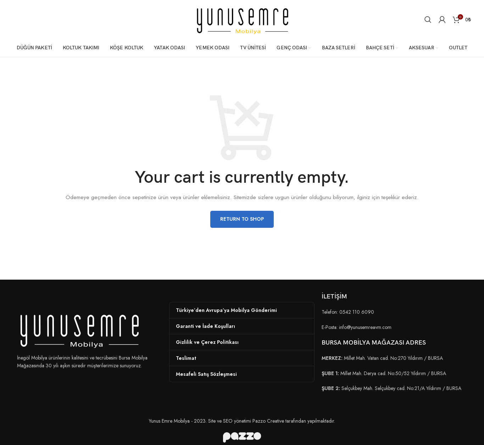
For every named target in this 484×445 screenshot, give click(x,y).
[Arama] (428, 19)
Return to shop (242, 218)
